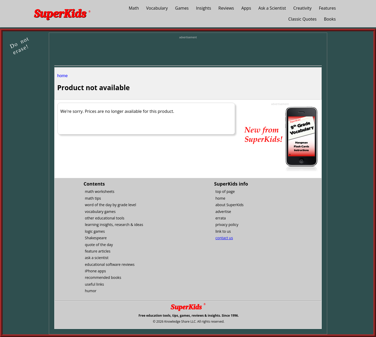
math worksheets (99, 191)
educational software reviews (109, 264)
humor (90, 290)
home (62, 75)
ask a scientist (96, 257)
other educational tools (104, 218)
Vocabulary (157, 8)
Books (330, 19)
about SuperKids (229, 204)
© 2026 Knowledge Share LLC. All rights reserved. (188, 321)
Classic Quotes (302, 19)
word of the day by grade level (110, 204)
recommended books (103, 277)
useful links (94, 284)
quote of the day (99, 244)
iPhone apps (95, 270)
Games (182, 8)
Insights (203, 8)
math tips (93, 198)
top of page (225, 191)
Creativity (302, 8)
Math (134, 8)
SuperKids (62, 13)
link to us (223, 231)
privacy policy (226, 224)
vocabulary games (100, 211)
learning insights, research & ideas (114, 224)
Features (327, 8)
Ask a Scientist (272, 8)
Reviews (226, 8)
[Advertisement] (188, 51)
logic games (95, 231)
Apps (246, 8)
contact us (224, 237)
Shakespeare (96, 237)
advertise (223, 211)
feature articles (97, 251)
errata (220, 218)
